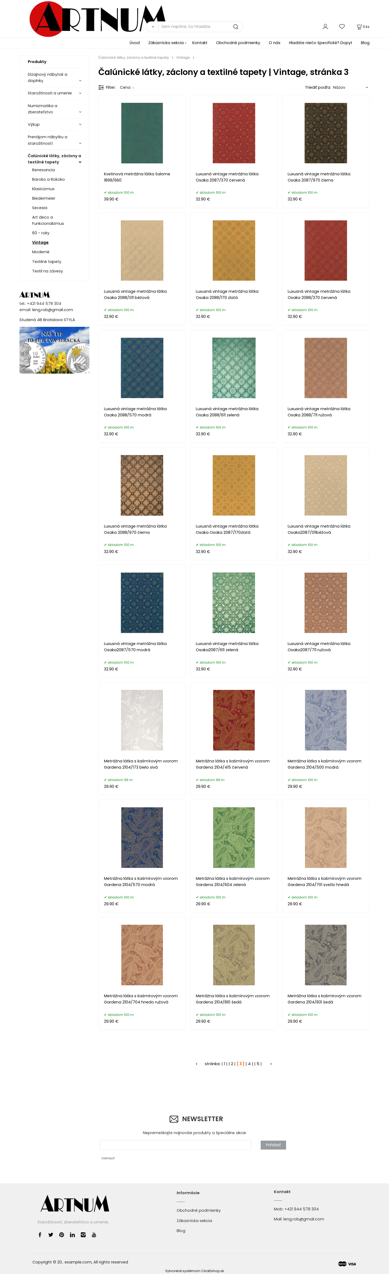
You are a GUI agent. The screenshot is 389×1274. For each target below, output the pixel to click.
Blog (365, 42)
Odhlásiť (108, 1158)
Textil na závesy (47, 271)
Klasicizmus (43, 189)
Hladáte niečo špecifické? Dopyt (320, 42)
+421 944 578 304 (301, 1209)
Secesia (39, 207)
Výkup (34, 124)
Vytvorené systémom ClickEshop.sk (194, 1271)
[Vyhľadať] (152, 26)
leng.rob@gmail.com (52, 309)
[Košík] (363, 26)
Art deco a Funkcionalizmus (48, 220)
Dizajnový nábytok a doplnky (47, 77)
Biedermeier (43, 198)
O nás (274, 42)
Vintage (40, 242)
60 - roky (40, 233)
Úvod (135, 42)
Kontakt (199, 42)
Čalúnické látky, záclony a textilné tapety (54, 159)
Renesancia (43, 170)
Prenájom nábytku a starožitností (47, 140)
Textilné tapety (46, 261)
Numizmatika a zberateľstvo (42, 109)
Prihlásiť (273, 1145)
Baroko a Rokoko (48, 179)
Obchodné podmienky (238, 42)
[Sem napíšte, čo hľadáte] (200, 26)
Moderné (40, 252)
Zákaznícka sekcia (166, 42)
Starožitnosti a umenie (50, 93)
